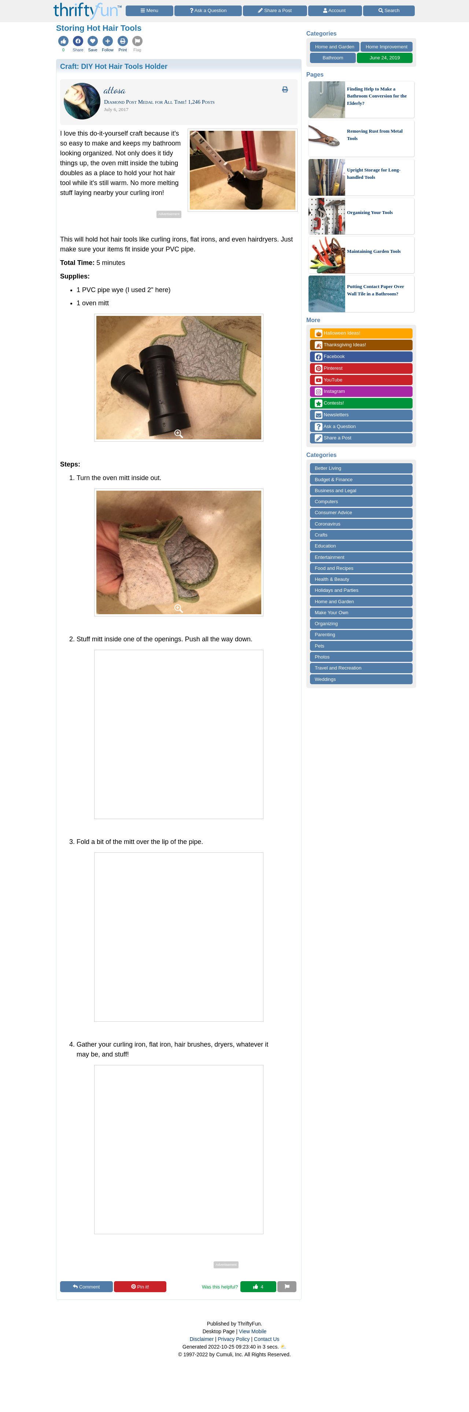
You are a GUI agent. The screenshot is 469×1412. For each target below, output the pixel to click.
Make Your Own (331, 612)
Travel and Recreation (338, 668)
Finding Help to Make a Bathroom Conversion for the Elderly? (377, 96)
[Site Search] (389, 10)
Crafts (321, 535)
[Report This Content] (286, 1286)
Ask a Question (335, 427)
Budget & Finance (333, 479)
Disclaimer (202, 1339)
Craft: (113, 66)
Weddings (325, 679)
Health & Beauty (332, 579)
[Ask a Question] (208, 10)
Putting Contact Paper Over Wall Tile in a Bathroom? (375, 290)
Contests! (329, 403)
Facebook (330, 357)
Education (325, 546)
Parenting (325, 634)
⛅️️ (283, 1347)
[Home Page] (87, 4)
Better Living (328, 468)
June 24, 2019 (385, 57)
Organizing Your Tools (370, 212)
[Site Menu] (149, 10)
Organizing (326, 623)
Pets (319, 646)
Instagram (330, 391)
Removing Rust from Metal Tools (375, 134)
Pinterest (329, 368)
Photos (322, 657)
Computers (326, 501)
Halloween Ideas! (337, 333)
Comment (86, 1287)
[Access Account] (335, 10)
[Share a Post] (275, 10)
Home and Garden (334, 46)
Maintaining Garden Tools (374, 251)
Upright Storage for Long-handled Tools (373, 173)
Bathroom (333, 57)
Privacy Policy (234, 1339)
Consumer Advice (333, 512)
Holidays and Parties (336, 590)
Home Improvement (386, 46)
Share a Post (333, 438)
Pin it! (140, 1287)
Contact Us (266, 1339)
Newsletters (332, 415)
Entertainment (329, 557)
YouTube (328, 380)
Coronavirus (327, 524)
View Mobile (252, 1331)
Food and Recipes (334, 568)
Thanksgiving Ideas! (340, 345)
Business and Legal (335, 490)
